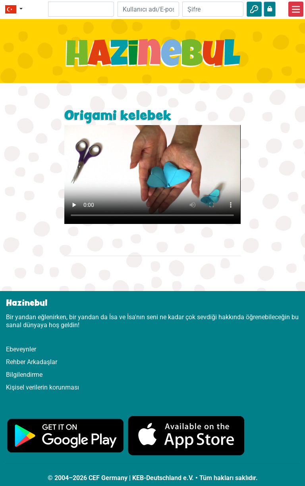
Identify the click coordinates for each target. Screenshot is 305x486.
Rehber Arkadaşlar (31, 362)
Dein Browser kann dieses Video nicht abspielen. (152, 174)
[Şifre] (212, 9)
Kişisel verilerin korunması (42, 387)
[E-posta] (148, 9)
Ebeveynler (21, 349)
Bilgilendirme (24, 374)
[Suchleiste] (81, 9)
